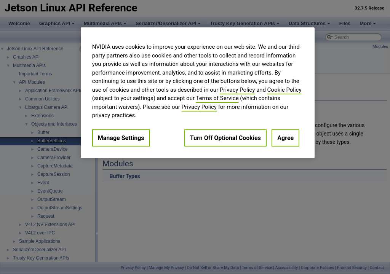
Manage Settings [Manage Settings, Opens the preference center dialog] (121, 138)
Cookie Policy (284, 89)
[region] (198, 92)
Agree (285, 138)
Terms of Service (217, 98)
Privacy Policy (237, 89)
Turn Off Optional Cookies (225, 138)
